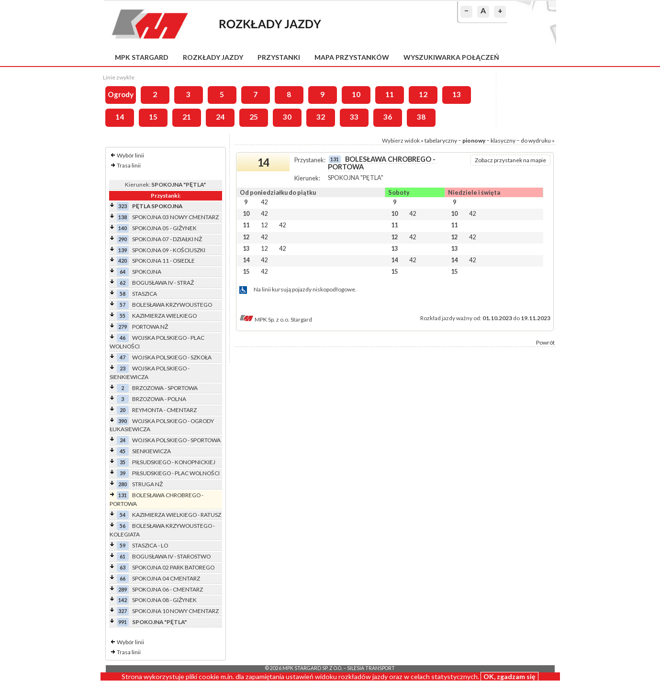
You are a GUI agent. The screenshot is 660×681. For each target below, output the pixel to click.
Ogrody (121, 94)
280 (122, 484)
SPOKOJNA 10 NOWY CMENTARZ (175, 610)
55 (122, 316)
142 (122, 600)
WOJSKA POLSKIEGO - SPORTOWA (176, 440)
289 (122, 589)
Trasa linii (129, 165)
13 (456, 94)
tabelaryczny (441, 140)
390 (122, 421)
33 (354, 116)
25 (253, 116)
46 (122, 338)
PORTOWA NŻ (150, 326)
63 (122, 567)
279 (122, 327)
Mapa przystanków (351, 57)
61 (122, 556)
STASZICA (144, 293)
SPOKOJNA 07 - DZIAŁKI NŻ (167, 239)
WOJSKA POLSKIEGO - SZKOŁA (172, 357)
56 (122, 526)
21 (186, 116)
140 (122, 228)
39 (122, 473)
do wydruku (536, 140)
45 (122, 451)
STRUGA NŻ (147, 484)
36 (387, 116)
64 (122, 271)
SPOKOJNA (146, 271)
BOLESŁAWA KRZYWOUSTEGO (172, 304)
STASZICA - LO (150, 545)
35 (122, 462)
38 (421, 116)
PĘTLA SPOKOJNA (157, 206)
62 (122, 282)
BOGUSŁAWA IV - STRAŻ (163, 282)
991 (122, 622)
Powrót (545, 342)
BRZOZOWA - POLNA (159, 398)
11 (389, 94)
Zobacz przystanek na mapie (510, 160)
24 (220, 116)
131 (122, 495)
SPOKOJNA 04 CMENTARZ (166, 578)
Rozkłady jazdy (213, 57)
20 (122, 410)
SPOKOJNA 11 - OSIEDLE (163, 260)
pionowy (473, 140)
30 (287, 116)
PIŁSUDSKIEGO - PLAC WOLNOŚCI (176, 473)
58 (122, 293)
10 (356, 94)
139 (122, 250)
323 (122, 206)
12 (423, 94)
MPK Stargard (141, 57)
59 (122, 545)
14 (119, 116)
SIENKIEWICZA (151, 451)
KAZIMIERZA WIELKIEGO (164, 315)
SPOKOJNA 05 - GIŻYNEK (164, 228)
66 (122, 578)
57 (122, 304)
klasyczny (503, 140)
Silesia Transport (371, 668)
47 (122, 357)
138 (122, 217)
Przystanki (278, 57)
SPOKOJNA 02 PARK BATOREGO (173, 567)
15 (153, 116)
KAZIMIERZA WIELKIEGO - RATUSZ (176, 514)
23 (122, 368)
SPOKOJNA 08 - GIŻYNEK (164, 599)
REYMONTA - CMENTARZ (164, 409)
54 (122, 515)
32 (320, 116)
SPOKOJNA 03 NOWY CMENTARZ (175, 217)
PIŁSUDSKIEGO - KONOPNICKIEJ (173, 462)
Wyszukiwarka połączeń (451, 57)
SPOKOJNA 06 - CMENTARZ (167, 589)
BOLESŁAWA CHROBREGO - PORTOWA (382, 163)
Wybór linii (130, 155)
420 (122, 260)
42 (264, 202)
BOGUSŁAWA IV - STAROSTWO (171, 556)
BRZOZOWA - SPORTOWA (165, 387)
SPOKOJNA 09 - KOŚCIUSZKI (168, 250)
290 (122, 239)
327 (122, 611)
